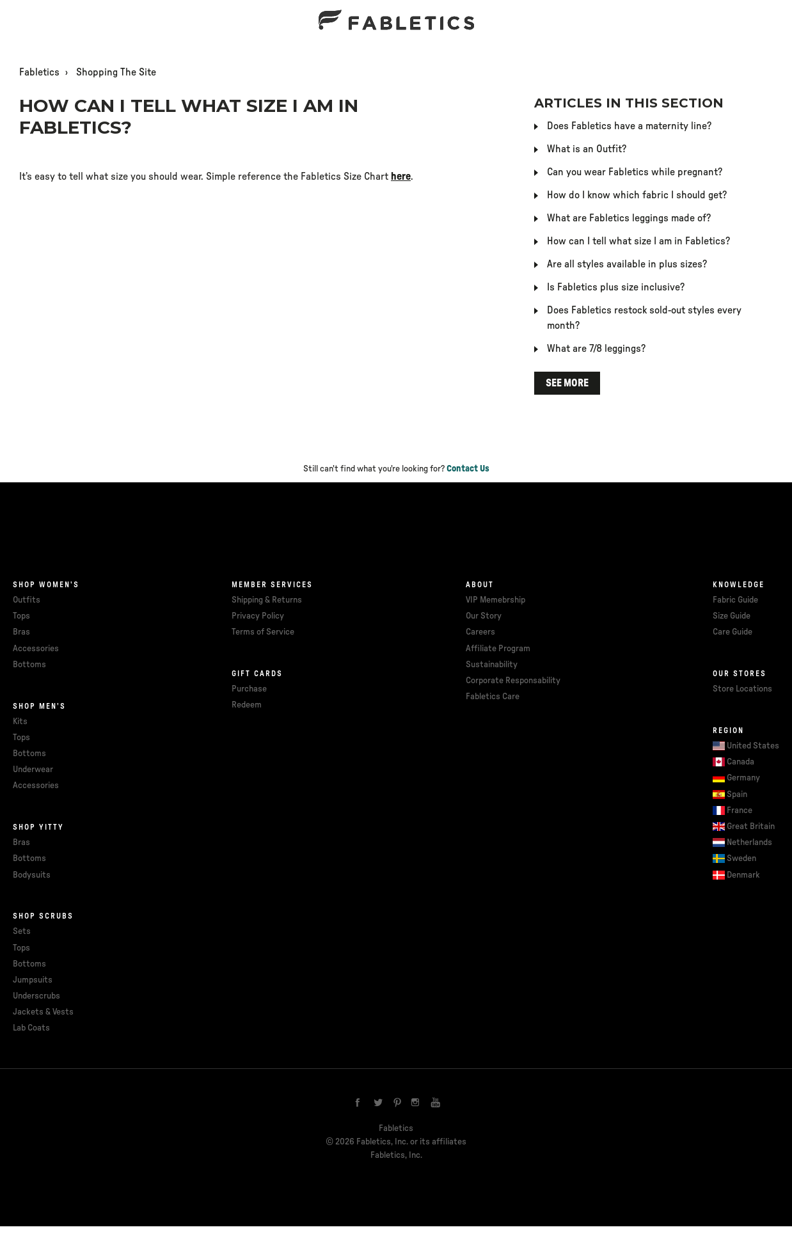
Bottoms (29, 664)
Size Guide (731, 616)
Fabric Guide (735, 600)
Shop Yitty (38, 827)
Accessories (36, 648)
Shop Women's (46, 585)
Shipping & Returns (267, 600)
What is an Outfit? (586, 149)
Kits (20, 721)
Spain (737, 794)
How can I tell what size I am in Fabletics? (638, 241)
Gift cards (257, 673)
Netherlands (749, 842)
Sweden (741, 858)
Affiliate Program (498, 648)
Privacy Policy (258, 616)
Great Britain (751, 826)
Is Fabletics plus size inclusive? (616, 287)
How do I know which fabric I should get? (637, 195)
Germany (743, 777)
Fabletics (39, 72)
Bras (21, 632)
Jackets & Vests (43, 1012)
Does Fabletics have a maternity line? (629, 126)
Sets (22, 931)
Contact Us (468, 468)
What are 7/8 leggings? (596, 349)
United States (753, 745)
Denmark (743, 875)
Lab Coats (31, 1028)
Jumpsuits (32, 980)
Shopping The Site (116, 72)
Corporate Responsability (513, 680)
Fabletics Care (492, 696)
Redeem (247, 704)
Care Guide (732, 632)
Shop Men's (39, 706)
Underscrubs (36, 996)
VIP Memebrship (495, 600)
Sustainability (492, 664)
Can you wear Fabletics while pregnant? (634, 172)
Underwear (33, 769)
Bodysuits (32, 875)
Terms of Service (263, 632)
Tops (21, 616)
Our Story (484, 616)
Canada (740, 761)
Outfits (26, 600)
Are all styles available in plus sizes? (627, 264)
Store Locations (742, 688)
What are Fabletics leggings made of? (629, 218)
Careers (480, 632)
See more (567, 383)
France (739, 810)
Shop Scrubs (43, 916)
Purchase (249, 688)
